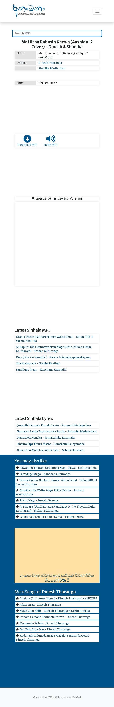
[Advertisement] (57, 108)
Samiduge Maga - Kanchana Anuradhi (41, 369)
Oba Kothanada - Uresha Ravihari (38, 363)
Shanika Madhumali (52, 68)
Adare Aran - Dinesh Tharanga (40, 604)
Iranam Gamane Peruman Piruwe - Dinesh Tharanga (55, 617)
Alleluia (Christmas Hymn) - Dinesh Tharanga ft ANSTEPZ (58, 598)
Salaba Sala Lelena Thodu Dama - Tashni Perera (52, 516)
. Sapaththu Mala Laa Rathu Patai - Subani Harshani (50, 450)
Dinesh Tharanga (50, 62)
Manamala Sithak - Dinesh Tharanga (44, 623)
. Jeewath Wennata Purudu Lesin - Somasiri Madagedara (53, 425)
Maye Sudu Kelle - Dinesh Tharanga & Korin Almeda (55, 610)
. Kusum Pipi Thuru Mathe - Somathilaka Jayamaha (50, 444)
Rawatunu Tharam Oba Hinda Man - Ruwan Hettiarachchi (58, 467)
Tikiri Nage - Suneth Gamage (39, 500)
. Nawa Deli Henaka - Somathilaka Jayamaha (45, 437)
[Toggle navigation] (97, 11)
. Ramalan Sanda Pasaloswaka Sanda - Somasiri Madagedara (56, 431)
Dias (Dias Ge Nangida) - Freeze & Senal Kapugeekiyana (53, 357)
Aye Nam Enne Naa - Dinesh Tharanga (45, 629)
